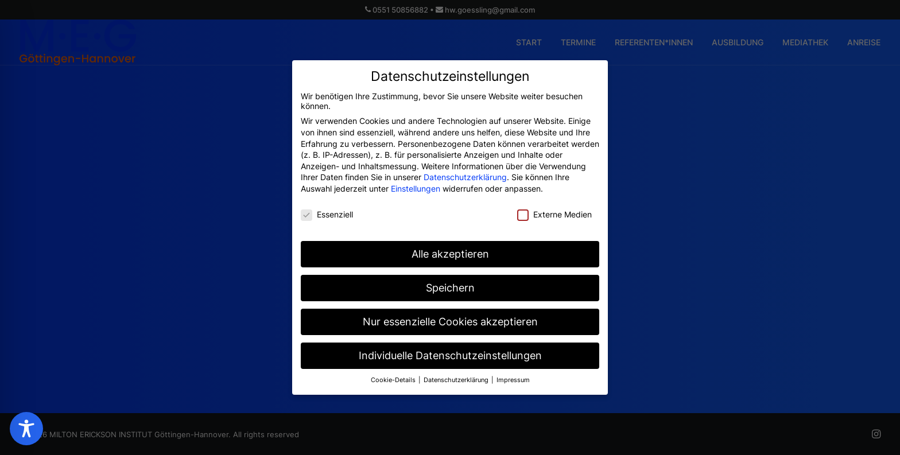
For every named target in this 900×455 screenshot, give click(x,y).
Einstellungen (415, 183)
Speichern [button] (450, 283)
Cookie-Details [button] (394, 374)
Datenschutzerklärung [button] (457, 374)
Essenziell (327, 208)
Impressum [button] (513, 374)
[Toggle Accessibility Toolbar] (26, 428)
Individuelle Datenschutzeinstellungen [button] (450, 350)
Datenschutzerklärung (465, 172)
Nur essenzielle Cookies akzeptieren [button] (450, 316)
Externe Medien (554, 208)
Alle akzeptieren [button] (450, 249)
